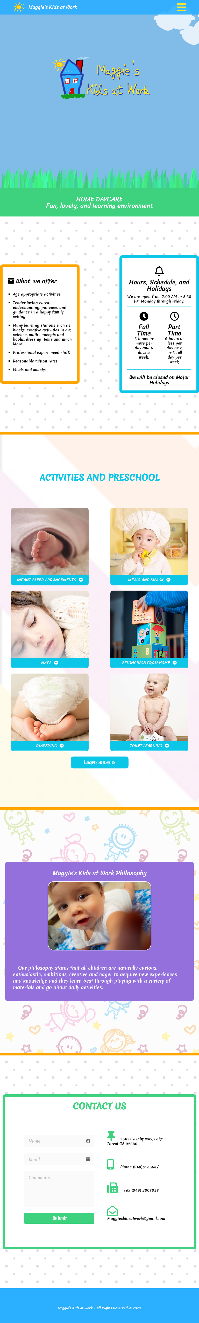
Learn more (100, 762)
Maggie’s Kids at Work (53, 7)
